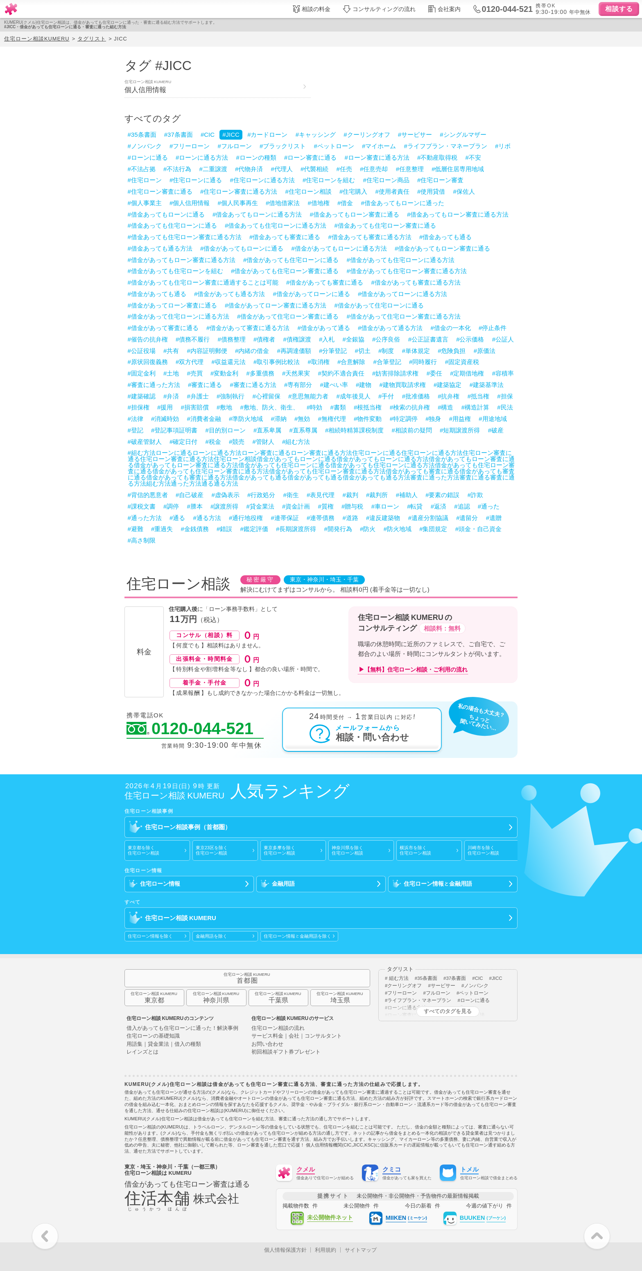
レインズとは (142, 1052)
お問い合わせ (267, 1044)
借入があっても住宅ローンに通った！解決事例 (182, 1028)
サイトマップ (361, 1250)
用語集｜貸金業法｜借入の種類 (164, 1044)
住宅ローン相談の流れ (278, 1028)
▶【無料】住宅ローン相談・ (413, 669)
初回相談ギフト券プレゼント (286, 1052)
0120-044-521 (190, 728)
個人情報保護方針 (285, 1250)
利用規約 (325, 1250)
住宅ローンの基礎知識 (153, 1036)
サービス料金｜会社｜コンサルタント (296, 1036)
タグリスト (91, 39)
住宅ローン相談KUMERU (36, 39)
